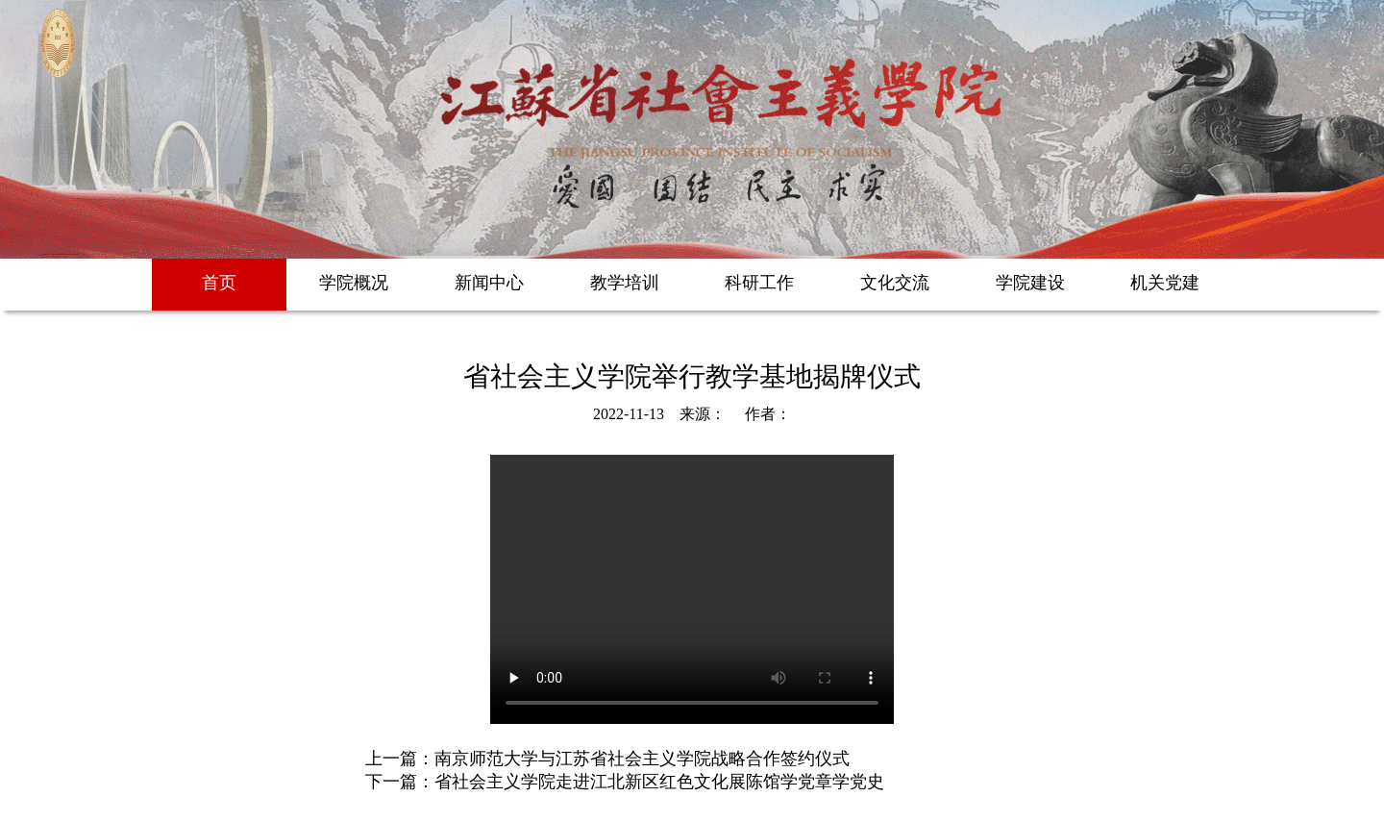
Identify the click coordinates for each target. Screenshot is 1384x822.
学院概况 (353, 282)
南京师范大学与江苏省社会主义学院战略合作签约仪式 (642, 758)
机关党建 (1164, 282)
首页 (219, 282)
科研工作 (759, 282)
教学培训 (624, 282)
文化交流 (894, 282)
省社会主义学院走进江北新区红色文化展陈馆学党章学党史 (659, 781)
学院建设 (1030, 282)
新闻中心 (489, 282)
